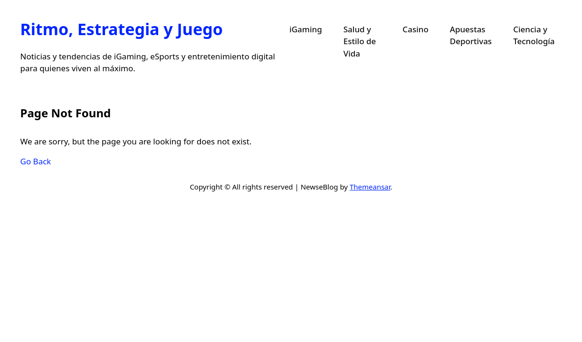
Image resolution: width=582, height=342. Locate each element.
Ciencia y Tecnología (533, 35)
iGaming (305, 29)
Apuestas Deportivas (471, 35)
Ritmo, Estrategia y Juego (121, 29)
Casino (415, 29)
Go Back (35, 161)
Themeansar (370, 186)
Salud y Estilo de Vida (359, 41)
